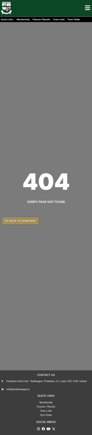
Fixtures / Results (41, 19)
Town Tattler (73, 19)
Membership (23, 19)
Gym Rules (46, 415)
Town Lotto (59, 19)
